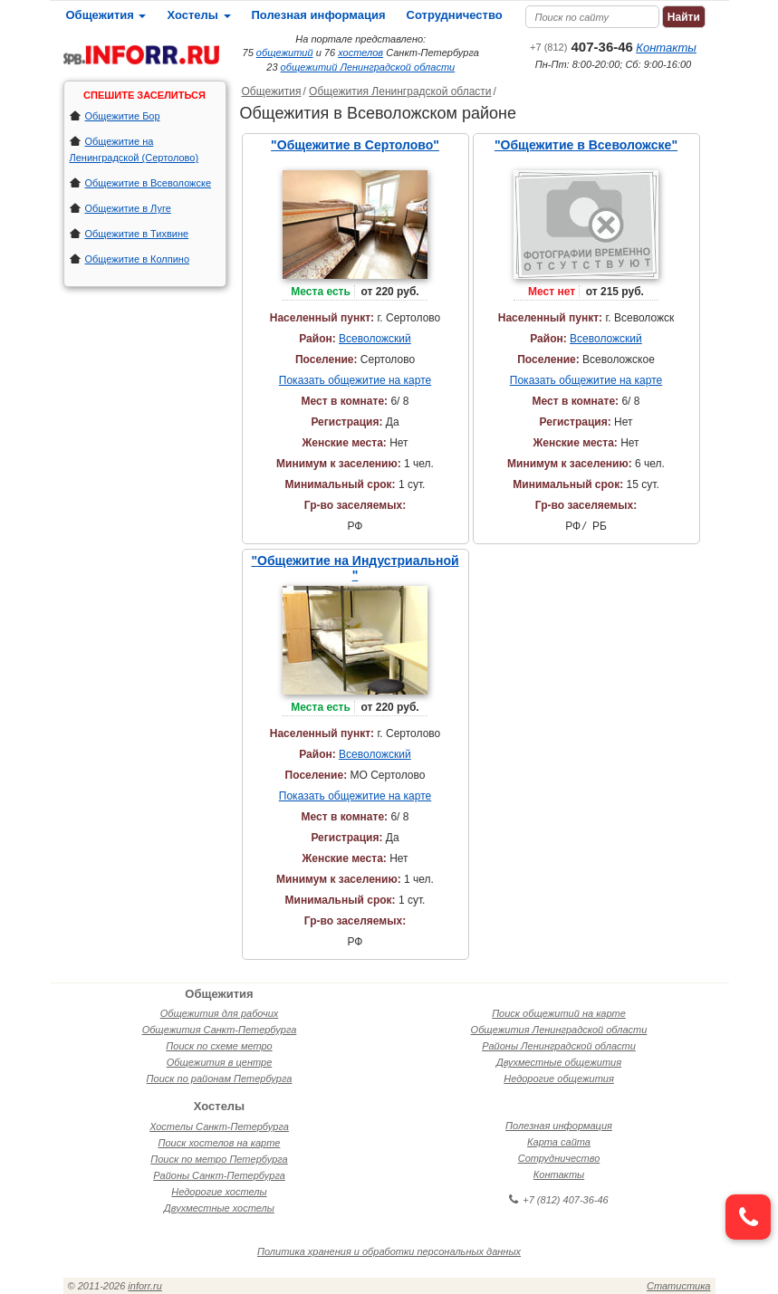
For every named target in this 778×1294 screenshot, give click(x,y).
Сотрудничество (455, 15)
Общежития (106, 15)
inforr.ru (145, 1285)
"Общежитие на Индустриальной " (354, 567)
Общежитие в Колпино (137, 259)
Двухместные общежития (558, 1062)
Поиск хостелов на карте (219, 1142)
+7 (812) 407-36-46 (558, 1199)
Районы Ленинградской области (559, 1045)
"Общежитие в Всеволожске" (586, 145)
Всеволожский (375, 338)
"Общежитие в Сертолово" (355, 145)
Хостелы (198, 15)
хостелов (360, 52)
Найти (684, 17)
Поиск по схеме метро (219, 1045)
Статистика (678, 1285)
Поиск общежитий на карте (559, 1013)
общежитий (284, 52)
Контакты (666, 47)
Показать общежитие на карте (355, 380)
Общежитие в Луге (128, 208)
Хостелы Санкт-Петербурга (219, 1126)
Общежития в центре (220, 1062)
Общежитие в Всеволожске (148, 182)
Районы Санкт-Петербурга (219, 1175)
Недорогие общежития (559, 1078)
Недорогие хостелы (218, 1191)
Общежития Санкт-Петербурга (219, 1029)
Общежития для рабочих (219, 1013)
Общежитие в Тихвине (137, 233)
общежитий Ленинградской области (368, 67)
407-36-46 (581, 46)
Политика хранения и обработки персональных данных (389, 1251)
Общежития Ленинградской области (400, 91)
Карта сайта (559, 1141)
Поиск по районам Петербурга (220, 1078)
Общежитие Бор (122, 115)
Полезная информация (319, 15)
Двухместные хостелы (219, 1208)
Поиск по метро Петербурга (218, 1159)
